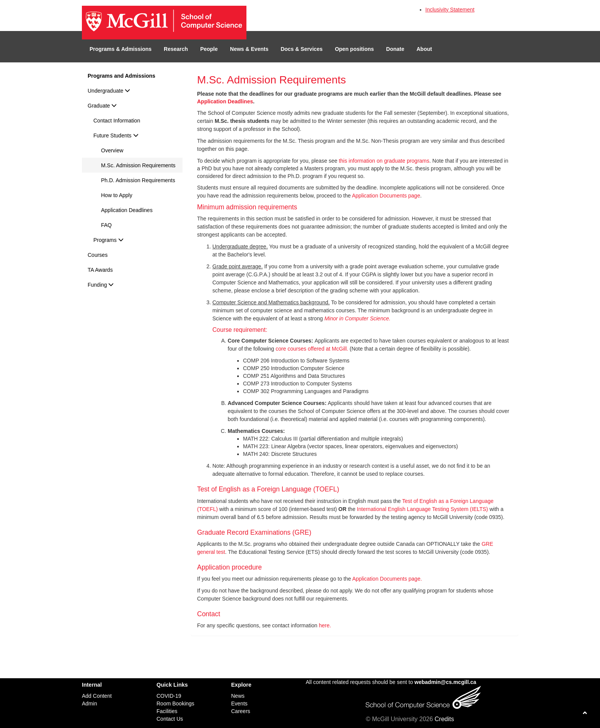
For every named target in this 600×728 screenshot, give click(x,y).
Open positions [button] (354, 49)
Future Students (116, 135)
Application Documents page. (387, 579)
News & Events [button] (249, 49)
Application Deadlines (127, 210)
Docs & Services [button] (301, 49)
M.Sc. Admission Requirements (138, 165)
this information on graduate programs (384, 161)
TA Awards (100, 270)
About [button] (424, 49)
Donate (395, 49)
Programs (108, 240)
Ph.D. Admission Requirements (138, 180)
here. (325, 625)
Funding (101, 285)
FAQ (106, 225)
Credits (444, 719)
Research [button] (176, 49)
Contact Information (116, 121)
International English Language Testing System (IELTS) (422, 509)
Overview (112, 150)
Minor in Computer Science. (357, 318)
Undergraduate (109, 91)
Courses (98, 255)
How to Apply (116, 195)
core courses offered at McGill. (312, 349)
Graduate (102, 106)
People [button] (209, 49)
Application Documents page (386, 196)
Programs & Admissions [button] (121, 49)
